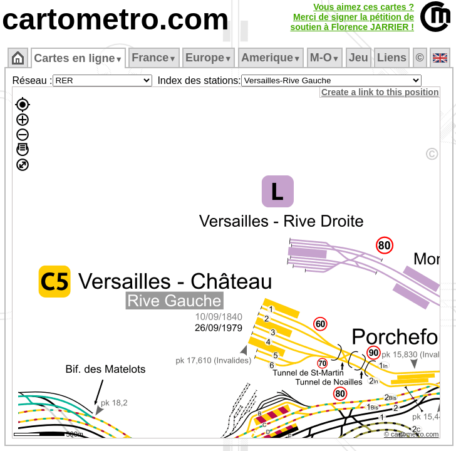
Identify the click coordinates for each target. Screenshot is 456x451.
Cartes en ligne (78, 58)
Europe (208, 57)
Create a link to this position (379, 92)
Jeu (358, 57)
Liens (392, 57)
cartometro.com (115, 19)
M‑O (324, 57)
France (154, 57)
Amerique (271, 57)
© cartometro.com (411, 434)
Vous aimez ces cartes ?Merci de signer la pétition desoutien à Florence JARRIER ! (352, 17)
